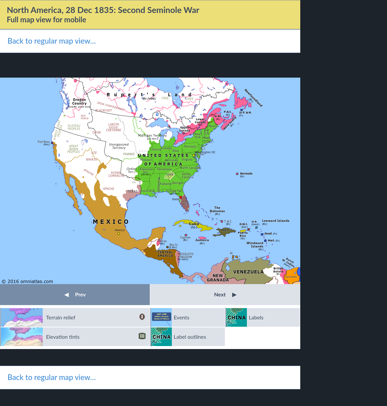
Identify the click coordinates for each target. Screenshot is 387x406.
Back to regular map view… (51, 40)
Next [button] (225, 294)
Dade (175, 199)
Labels (256, 317)
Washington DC (205, 152)
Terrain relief (96, 317)
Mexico (119, 230)
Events (181, 317)
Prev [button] (75, 294)
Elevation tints (96, 337)
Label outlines (190, 336)
